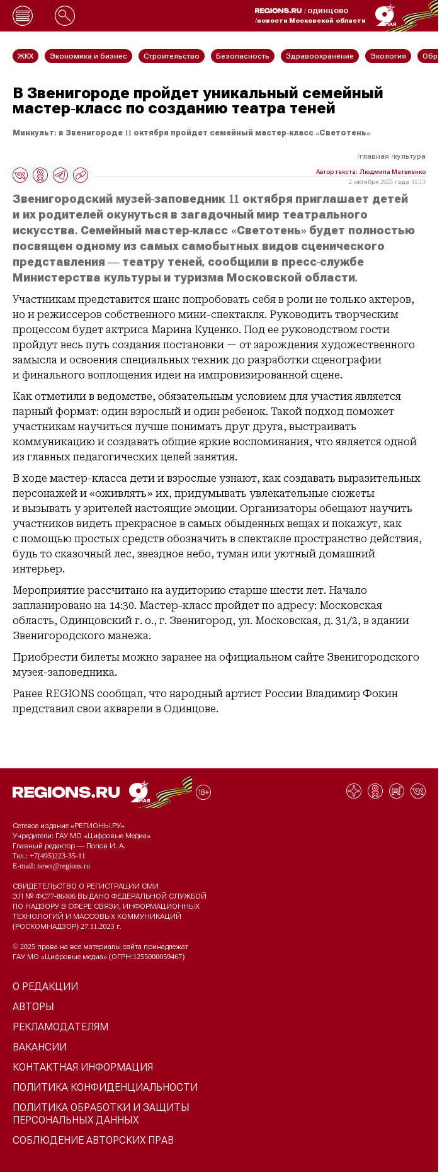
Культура (410, 156)
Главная (374, 156)
